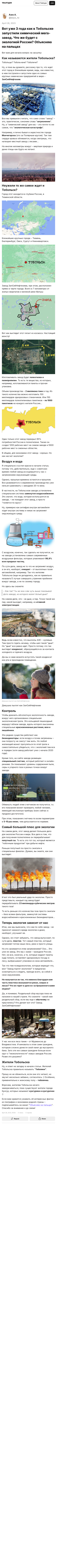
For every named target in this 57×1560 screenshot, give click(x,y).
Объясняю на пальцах (41, 1105)
